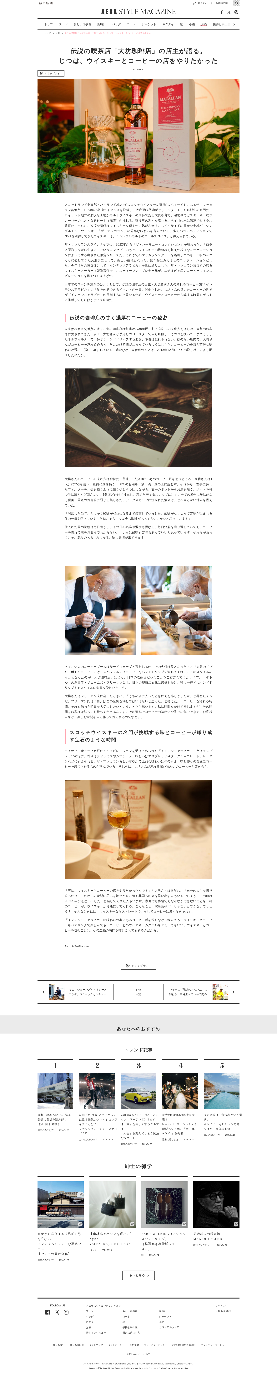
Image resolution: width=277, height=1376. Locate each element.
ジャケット (149, 24)
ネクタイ (168, 24)
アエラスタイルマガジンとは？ (103, 1305)
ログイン (202, 3)
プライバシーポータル (212, 1345)
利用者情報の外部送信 (183, 1345)
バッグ (116, 24)
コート (131, 24)
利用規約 (134, 1345)
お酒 (204, 24)
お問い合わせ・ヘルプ (138, 1354)
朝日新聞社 (59, 1345)
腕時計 (101, 24)
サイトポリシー (116, 1345)
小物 (192, 24)
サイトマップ (96, 1345)
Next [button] (226, 24)
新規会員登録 (222, 3)
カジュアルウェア (169, 1327)
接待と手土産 (130, 1327)
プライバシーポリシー (155, 1345)
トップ (48, 24)
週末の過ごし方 (131, 1332)
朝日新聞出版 (77, 1345)
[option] (45, 24)
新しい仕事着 (82, 24)
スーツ (63, 24)
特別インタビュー (96, 1332)
